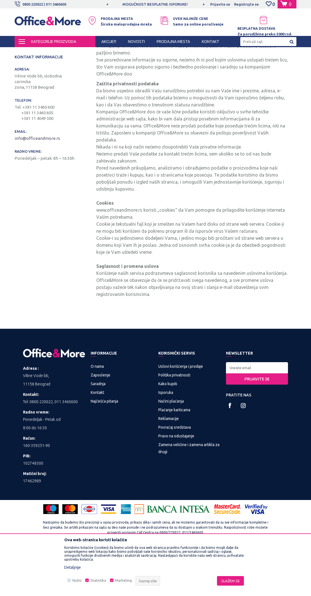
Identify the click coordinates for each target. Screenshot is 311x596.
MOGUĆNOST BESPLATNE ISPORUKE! (155, 4)
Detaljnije (72, 567)
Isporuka (165, 439)
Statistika (98, 580)
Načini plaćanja (171, 448)
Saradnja (98, 431)
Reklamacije (168, 465)
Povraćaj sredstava (174, 474)
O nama (97, 413)
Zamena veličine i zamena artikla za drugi (188, 495)
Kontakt (23, 77)
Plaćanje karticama (174, 457)
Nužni (76, 580)
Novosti (23, 87)
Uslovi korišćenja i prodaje (180, 413)
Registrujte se (246, 4)
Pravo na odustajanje (176, 483)
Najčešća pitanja (104, 448)
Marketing (123, 580)
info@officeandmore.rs (38, 185)
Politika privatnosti (174, 422)
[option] (155, 4)
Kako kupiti (167, 431)
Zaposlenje (100, 422)
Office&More (25, 52)
